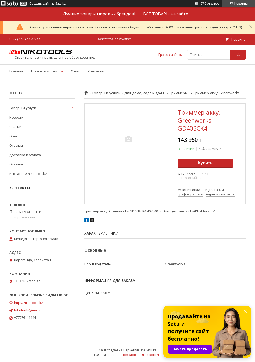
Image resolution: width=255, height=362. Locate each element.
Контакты (96, 71)
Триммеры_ (179, 93)
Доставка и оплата (25, 154)
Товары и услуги (44, 71)
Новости (16, 117)
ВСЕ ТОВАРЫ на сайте (165, 14)
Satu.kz (151, 350)
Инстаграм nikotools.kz (28, 173)
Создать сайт (39, 3)
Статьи (15, 126)
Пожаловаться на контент (142, 355)
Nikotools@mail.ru (28, 310)
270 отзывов (210, 3)
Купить (205, 163)
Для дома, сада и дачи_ (144, 93)
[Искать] (238, 55)
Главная (16, 71)
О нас (75, 71)
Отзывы (16, 145)
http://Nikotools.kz (28, 302)
